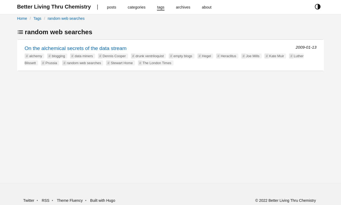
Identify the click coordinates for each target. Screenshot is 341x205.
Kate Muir (276, 56)
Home (22, 18)
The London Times (157, 63)
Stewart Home (122, 63)
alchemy (35, 56)
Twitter (28, 200)
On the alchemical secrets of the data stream (76, 48)
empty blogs (183, 56)
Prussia (51, 63)
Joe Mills (253, 56)
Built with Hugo (102, 200)
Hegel (206, 56)
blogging (58, 56)
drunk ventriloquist (150, 56)
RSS (46, 200)
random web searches (66, 18)
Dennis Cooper (114, 56)
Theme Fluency (70, 200)
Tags (37, 18)
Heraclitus (228, 56)
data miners (84, 56)
